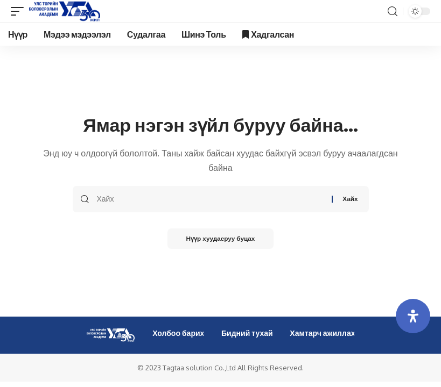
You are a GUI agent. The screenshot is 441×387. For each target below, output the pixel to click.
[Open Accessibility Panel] (413, 316)
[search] (392, 11)
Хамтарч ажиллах (322, 333)
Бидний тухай (247, 333)
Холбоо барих (178, 333)
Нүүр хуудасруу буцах (220, 239)
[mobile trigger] (20, 11)
